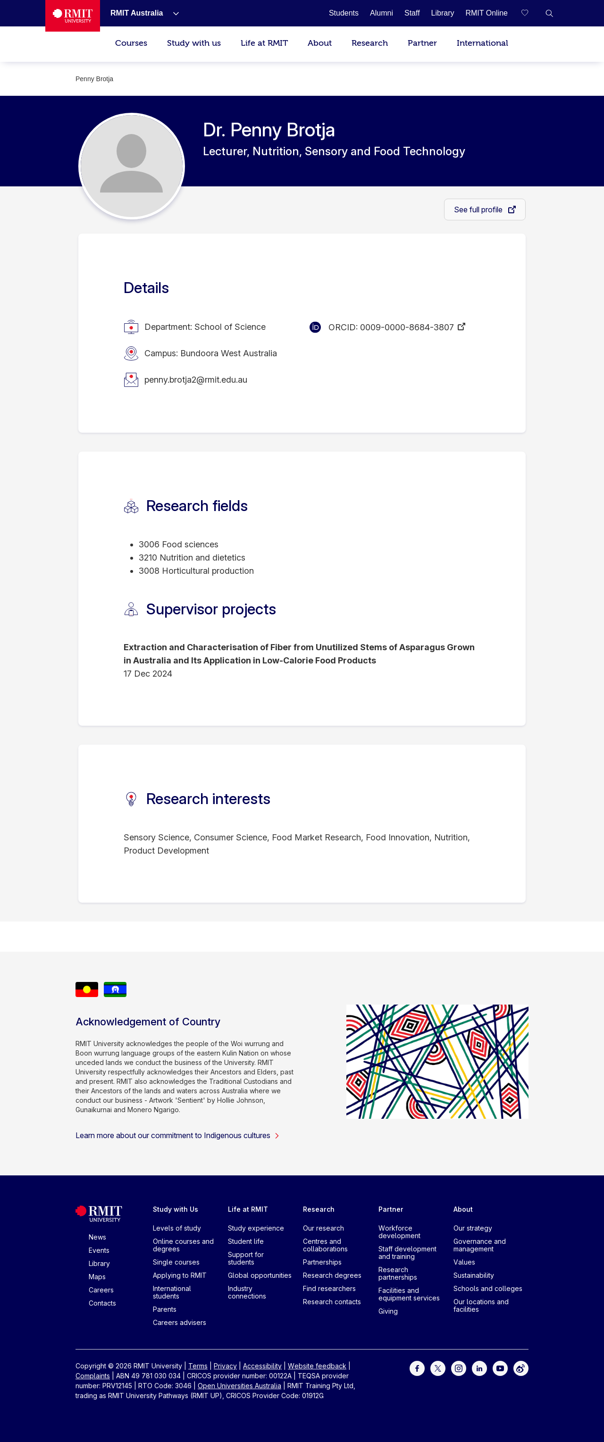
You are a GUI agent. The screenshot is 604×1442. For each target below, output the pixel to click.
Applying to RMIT (180, 1275)
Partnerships (322, 1262)
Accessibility (262, 1366)
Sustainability (473, 1275)
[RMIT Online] (486, 13)
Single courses (176, 1262)
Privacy (225, 1366)
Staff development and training (407, 1252)
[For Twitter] (437, 1368)
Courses (131, 43)
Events (99, 1250)
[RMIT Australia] (136, 13)
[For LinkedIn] (479, 1368)
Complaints (93, 1376)
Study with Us (175, 1209)
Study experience (256, 1228)
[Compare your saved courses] (530, 13)
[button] (549, 13)
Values (464, 1262)
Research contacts (332, 1302)
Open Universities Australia (239, 1386)
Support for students (246, 1258)
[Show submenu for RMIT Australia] (172, 13)
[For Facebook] (417, 1368)
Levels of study (177, 1228)
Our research (323, 1228)
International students (172, 1292)
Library (99, 1263)
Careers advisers (179, 1322)
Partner (422, 43)
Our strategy (472, 1228)
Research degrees (332, 1275)
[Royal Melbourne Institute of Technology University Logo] (72, 16)
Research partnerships (397, 1273)
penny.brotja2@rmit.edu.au (195, 380)
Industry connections (247, 1292)
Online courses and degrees (183, 1245)
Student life (246, 1241)
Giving (388, 1311)
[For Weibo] (520, 1368)
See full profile (479, 209)
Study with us (194, 43)
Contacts (102, 1303)
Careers (101, 1290)
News (97, 1237)
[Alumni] (381, 13)
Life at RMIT (264, 43)
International (482, 43)
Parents (164, 1309)
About (320, 43)
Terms (198, 1366)
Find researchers (329, 1288)
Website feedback (317, 1366)
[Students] (344, 13)
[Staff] (412, 13)
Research (370, 43)
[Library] (442, 13)
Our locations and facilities (481, 1305)
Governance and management (479, 1245)
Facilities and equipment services (409, 1294)
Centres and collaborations (325, 1245)
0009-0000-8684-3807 (407, 327)
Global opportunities (260, 1275)
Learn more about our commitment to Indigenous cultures (178, 1135)
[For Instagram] (458, 1368)
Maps (97, 1277)
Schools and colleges (487, 1288)
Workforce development (399, 1232)
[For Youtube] (500, 1368)
